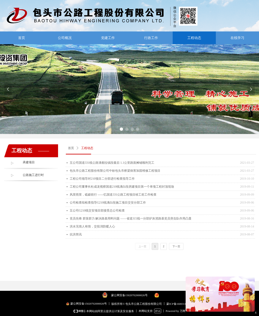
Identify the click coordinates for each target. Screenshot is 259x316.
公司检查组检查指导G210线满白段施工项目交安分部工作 (108, 202)
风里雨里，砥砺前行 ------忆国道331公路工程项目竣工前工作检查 (113, 194)
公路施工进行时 (33, 175)
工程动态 (87, 148)
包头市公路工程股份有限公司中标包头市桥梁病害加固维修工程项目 (115, 170)
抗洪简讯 (76, 234)
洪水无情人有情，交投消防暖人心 (92, 226)
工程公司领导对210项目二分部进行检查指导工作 (102, 178)
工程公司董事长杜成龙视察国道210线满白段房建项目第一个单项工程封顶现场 (122, 186)
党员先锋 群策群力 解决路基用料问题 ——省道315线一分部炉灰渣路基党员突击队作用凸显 (130, 218)
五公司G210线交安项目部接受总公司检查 (97, 210)
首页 (71, 148)
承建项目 (29, 162)
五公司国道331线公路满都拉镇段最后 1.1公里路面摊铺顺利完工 (112, 162)
